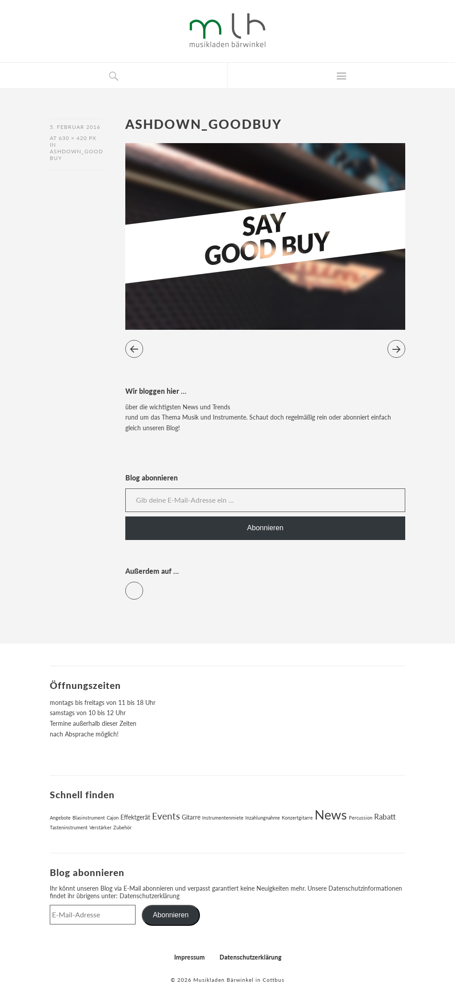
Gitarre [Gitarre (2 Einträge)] (191, 817)
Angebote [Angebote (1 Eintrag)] (60, 817)
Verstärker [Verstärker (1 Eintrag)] (100, 827)
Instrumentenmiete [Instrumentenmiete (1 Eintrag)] (222, 817)
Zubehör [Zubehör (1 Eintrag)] (122, 827)
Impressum (189, 957)
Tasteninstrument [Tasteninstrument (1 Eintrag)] (69, 827)
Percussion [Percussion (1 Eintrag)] (360, 817)
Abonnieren (265, 528)
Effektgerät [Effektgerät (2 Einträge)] (135, 817)
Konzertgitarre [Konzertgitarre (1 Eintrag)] (297, 817)
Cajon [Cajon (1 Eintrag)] (113, 817)
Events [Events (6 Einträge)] (166, 816)
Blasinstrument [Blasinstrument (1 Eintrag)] (88, 817)
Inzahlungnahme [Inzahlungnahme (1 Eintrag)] (262, 817)
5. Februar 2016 (75, 127)
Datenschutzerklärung (150, 896)
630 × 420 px (77, 138)
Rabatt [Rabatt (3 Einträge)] (385, 816)
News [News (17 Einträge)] (331, 814)
